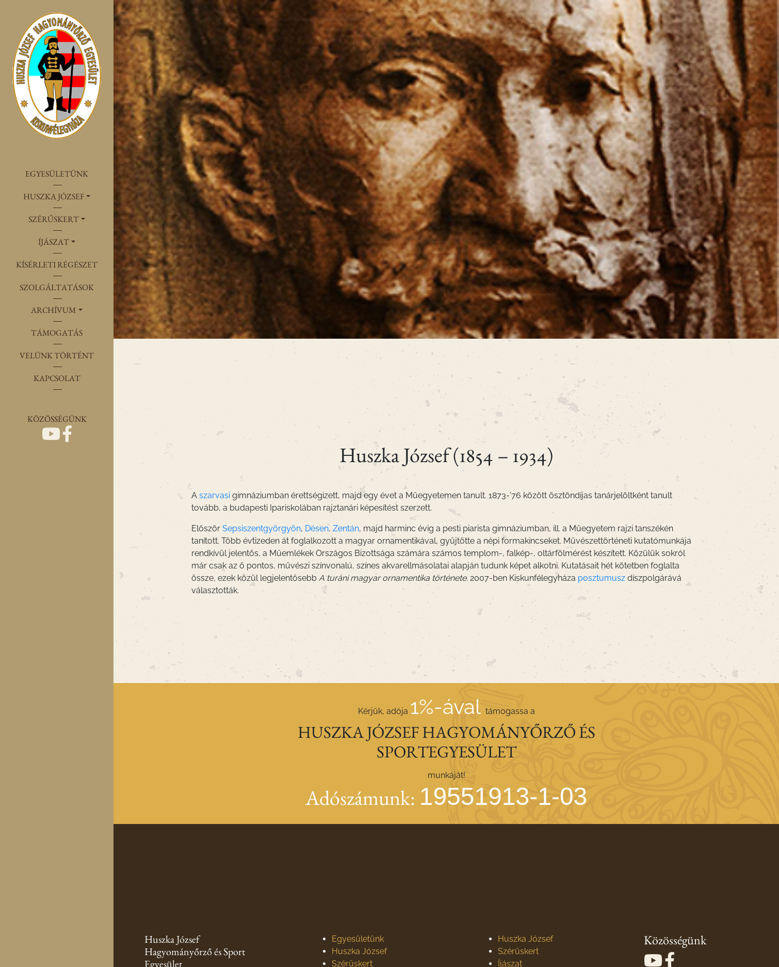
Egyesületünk (358, 939)
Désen (317, 528)
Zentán (346, 528)
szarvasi (214, 495)
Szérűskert (518, 951)
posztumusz (601, 578)
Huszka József (359, 951)
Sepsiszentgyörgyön (261, 528)
